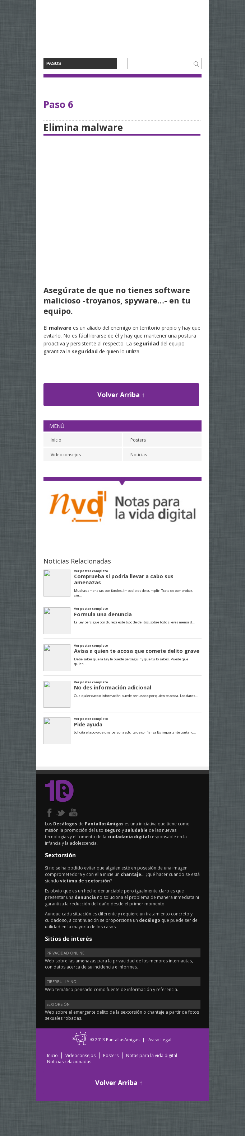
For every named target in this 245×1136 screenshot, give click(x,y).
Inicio (56, 440)
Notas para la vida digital (151, 1055)
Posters (138, 440)
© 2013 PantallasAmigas (114, 1040)
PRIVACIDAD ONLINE (65, 953)
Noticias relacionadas (69, 1062)
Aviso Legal (159, 1040)
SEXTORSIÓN (58, 1004)
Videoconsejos (66, 455)
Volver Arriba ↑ (121, 394)
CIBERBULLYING (61, 981)
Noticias (138, 455)
